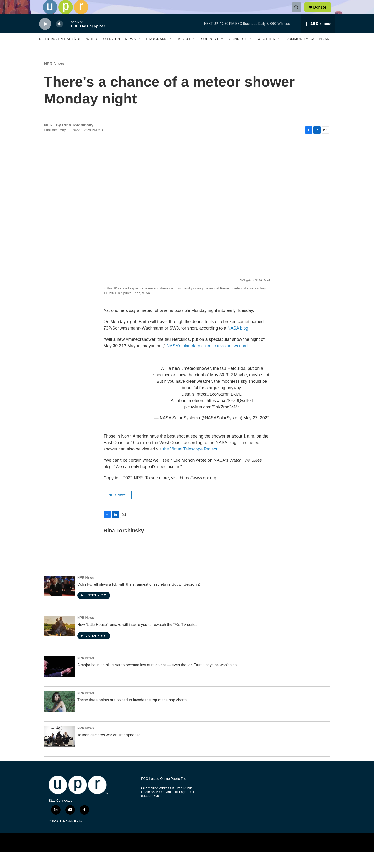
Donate (322, 12)
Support (209, 50)
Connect (238, 50)
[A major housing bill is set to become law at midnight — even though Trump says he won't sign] (59, 677)
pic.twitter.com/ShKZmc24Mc (211, 417)
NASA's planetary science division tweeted (207, 356)
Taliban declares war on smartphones (108, 746)
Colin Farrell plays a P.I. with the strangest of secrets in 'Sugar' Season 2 (138, 595)
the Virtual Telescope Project (190, 459)
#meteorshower (196, 379)
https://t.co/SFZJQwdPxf (230, 411)
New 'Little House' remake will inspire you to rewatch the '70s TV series (137, 635)
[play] (45, 34)
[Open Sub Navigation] (139, 50)
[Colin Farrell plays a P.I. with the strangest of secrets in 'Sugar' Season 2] (59, 596)
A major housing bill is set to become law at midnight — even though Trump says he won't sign (157, 676)
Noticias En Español (60, 50)
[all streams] (318, 34)
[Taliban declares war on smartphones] (59, 747)
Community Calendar (308, 50)
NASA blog (238, 338)
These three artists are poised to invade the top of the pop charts (132, 711)
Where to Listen (103, 50)
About (184, 50)
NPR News (54, 74)
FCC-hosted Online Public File (163, 789)
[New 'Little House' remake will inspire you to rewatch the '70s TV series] (59, 637)
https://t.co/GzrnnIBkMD (219, 405)
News (130, 50)
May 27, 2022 (257, 428)
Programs (157, 50)
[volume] (59, 34)
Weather (266, 50)
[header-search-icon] (298, 12)
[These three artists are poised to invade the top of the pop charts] (59, 712)
